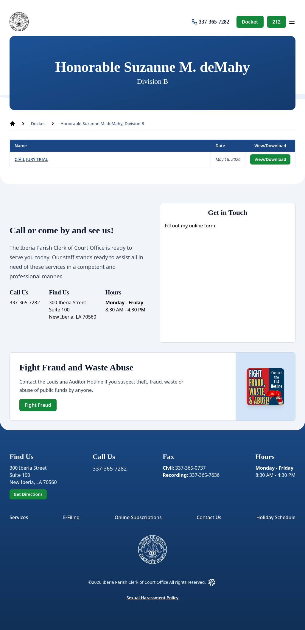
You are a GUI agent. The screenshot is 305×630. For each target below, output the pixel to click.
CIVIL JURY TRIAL (31, 159)
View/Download (270, 159)
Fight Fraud (38, 405)
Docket (250, 21)
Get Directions (28, 494)
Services (19, 517)
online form (202, 225)
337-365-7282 (214, 22)
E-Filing (71, 517)
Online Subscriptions (138, 517)
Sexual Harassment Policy (153, 597)
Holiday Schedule (275, 517)
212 (277, 21)
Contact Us (209, 517)
